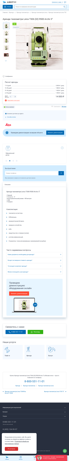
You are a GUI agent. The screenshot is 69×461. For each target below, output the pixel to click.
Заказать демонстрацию (55, 132)
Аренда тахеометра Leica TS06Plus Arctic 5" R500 (15, 392)
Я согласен (11, 449)
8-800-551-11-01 (16, 332)
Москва (63, 106)
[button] (6, 60)
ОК (61, 173)
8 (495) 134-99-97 (10, 429)
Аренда (11, 12)
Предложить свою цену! (13, 100)
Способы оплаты (11, 117)
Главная (5, 12)
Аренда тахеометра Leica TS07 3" (54, 391)
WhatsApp (35, 332)
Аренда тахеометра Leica (39, 12)
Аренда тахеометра (23, 12)
